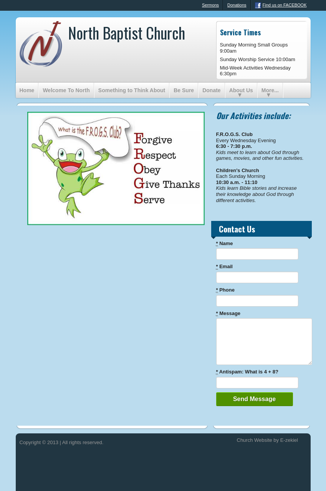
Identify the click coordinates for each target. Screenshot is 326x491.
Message (228, 313)
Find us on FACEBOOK (281, 5)
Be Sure (184, 90)
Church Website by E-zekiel (267, 440)
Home (27, 90)
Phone (225, 290)
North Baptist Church (126, 32)
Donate (211, 90)
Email (224, 267)
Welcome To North (66, 90)
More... (270, 90)
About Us (241, 90)
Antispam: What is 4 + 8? (247, 372)
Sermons (206, 5)
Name (224, 244)
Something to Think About (131, 90)
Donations (237, 5)
